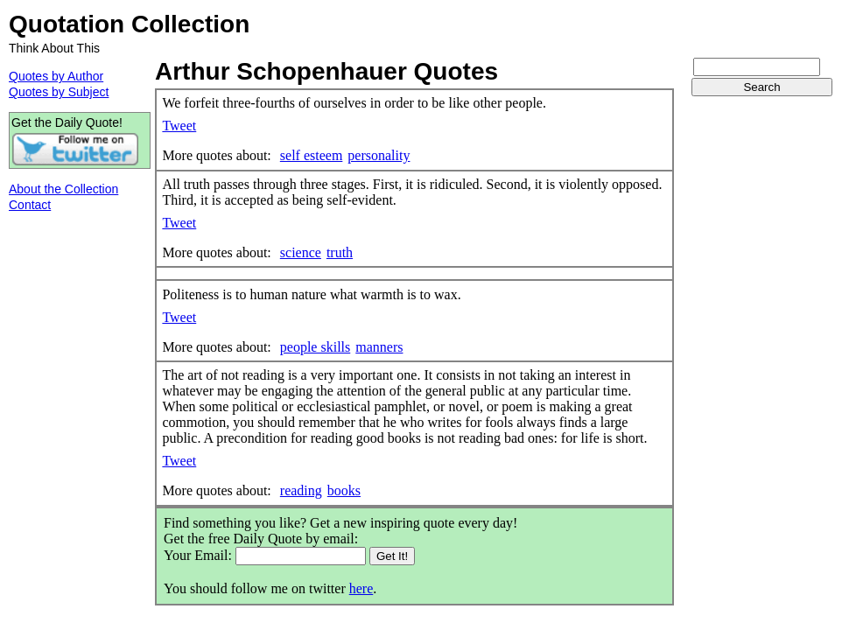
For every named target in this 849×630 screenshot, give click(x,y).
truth (339, 252)
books (344, 490)
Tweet (179, 125)
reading (301, 490)
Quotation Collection (129, 24)
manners (379, 347)
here (361, 588)
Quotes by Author (56, 76)
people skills (315, 347)
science (300, 252)
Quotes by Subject (59, 92)
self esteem (311, 155)
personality (378, 155)
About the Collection (63, 189)
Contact (30, 205)
